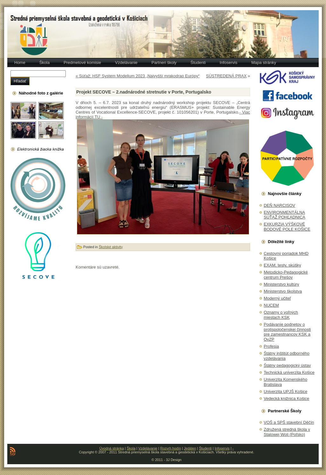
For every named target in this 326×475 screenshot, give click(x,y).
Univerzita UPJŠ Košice (285, 391)
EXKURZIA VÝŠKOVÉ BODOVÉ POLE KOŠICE (287, 227)
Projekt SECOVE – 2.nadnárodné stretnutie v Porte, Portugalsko (143, 91)
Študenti (205, 448)
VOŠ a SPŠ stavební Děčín (289, 422)
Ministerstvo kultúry (281, 284)
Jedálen (190, 448)
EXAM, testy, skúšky (282, 265)
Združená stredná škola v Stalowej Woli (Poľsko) (287, 432)
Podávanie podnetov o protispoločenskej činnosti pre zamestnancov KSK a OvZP (287, 332)
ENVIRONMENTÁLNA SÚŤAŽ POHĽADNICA (284, 215)
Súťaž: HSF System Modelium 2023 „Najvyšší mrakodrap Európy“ (139, 75)
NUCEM (271, 305)
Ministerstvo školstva (283, 291)
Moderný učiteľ (277, 298)
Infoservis (222, 448)
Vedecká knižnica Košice (286, 398)
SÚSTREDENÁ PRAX (226, 75)
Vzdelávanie (147, 448)
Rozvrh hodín (170, 448)
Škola (131, 448)
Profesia (271, 346)
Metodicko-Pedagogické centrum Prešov (286, 275)
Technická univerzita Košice (289, 372)
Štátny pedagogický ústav (287, 365)
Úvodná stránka (111, 448)
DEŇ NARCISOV (279, 205)
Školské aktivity (111, 247)
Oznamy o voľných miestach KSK (281, 315)
